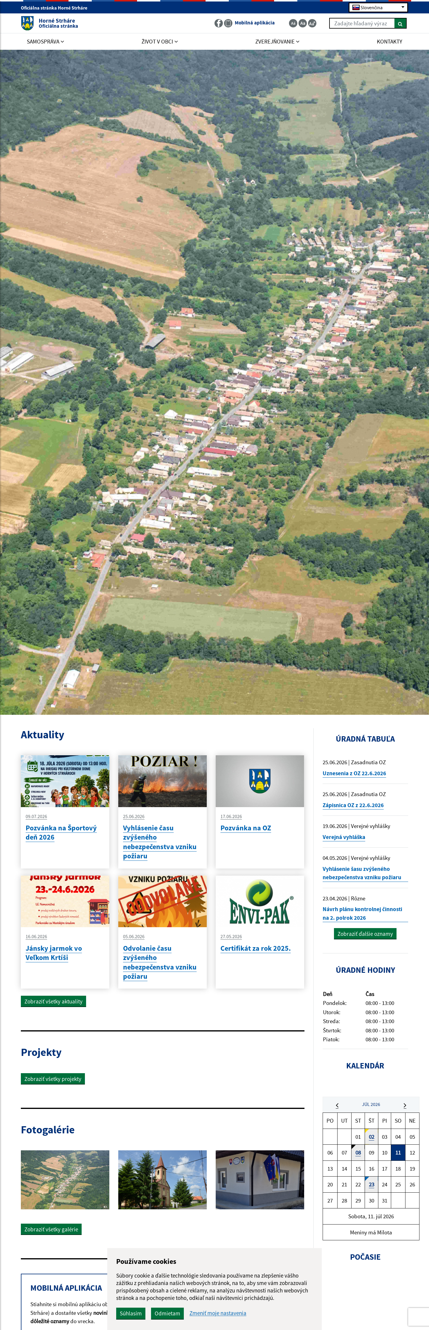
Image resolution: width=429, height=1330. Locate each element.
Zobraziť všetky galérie (51, 1229)
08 (358, 1152)
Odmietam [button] (167, 1313)
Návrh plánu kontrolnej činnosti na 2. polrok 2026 (362, 913)
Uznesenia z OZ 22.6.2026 (354, 773)
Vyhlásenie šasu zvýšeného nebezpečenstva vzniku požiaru (362, 873)
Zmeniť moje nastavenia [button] (217, 1313)
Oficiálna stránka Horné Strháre (56, 8)
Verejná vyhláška (344, 836)
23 (371, 1184)
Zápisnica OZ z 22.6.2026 (353, 805)
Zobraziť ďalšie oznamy (365, 933)
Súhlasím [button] (131, 1313)
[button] (337, 1105)
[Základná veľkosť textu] (303, 23)
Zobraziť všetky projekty (52, 1078)
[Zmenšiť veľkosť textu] (293, 23)
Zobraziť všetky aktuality (53, 1001)
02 (371, 1136)
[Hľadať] (400, 23)
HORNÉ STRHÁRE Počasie (365, 1298)
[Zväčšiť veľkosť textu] (312, 23)
